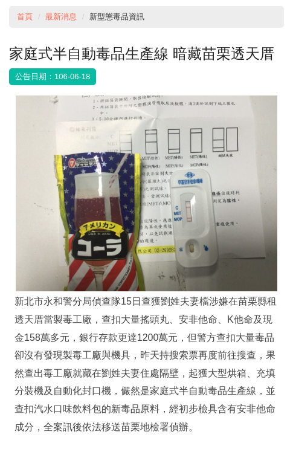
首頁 (25, 16)
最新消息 (61, 16)
